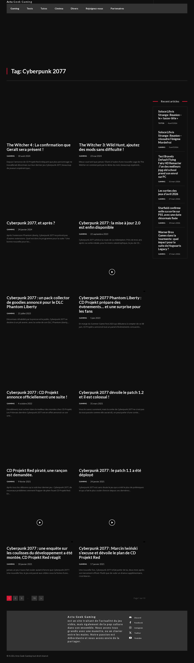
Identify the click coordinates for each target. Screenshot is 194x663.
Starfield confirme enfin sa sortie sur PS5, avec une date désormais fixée (169, 213)
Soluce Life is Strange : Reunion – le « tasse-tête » (170, 115)
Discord (138, 618)
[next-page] (41, 599)
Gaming (11, 156)
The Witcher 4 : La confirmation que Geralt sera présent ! (38, 147)
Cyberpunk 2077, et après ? (31, 223)
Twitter (138, 635)
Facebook (139, 624)
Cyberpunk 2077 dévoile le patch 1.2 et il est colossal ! (111, 395)
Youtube (139, 641)
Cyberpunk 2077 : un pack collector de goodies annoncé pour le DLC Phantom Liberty (38, 303)
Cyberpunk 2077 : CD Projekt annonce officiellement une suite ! (37, 395)
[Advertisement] (97, 36)
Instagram (140, 630)
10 (34, 599)
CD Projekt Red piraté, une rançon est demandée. (37, 473)
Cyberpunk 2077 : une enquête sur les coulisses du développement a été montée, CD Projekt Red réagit (39, 553)
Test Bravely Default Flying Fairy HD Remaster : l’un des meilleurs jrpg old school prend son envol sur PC (169, 167)
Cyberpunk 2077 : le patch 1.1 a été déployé (110, 473)
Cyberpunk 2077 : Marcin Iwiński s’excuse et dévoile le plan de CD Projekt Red (108, 553)
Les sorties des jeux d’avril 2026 (168, 192)
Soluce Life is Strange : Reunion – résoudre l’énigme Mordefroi (170, 137)
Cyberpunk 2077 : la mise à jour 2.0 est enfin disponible (109, 225)
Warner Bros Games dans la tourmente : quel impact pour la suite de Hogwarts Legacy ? (169, 241)
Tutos (161, 123)
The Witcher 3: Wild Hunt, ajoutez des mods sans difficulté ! (109, 147)
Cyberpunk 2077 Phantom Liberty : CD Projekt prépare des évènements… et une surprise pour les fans (110, 305)
